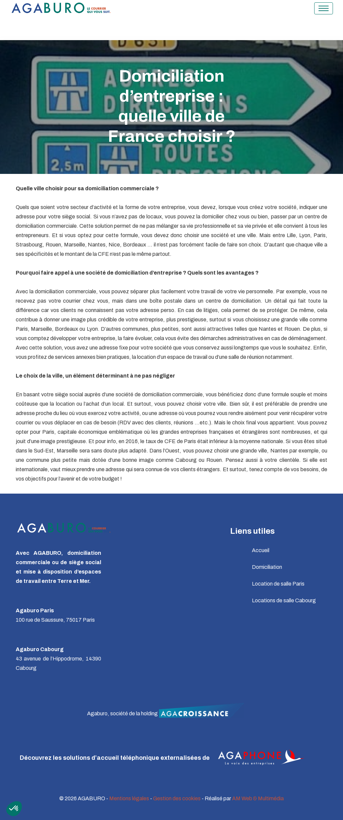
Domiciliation (267, 567)
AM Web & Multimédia (258, 798)
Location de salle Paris (278, 584)
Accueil (260, 550)
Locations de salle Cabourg (284, 600)
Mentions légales (129, 798)
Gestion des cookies (177, 798)
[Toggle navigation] (323, 8)
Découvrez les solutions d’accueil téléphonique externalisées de (166, 758)
